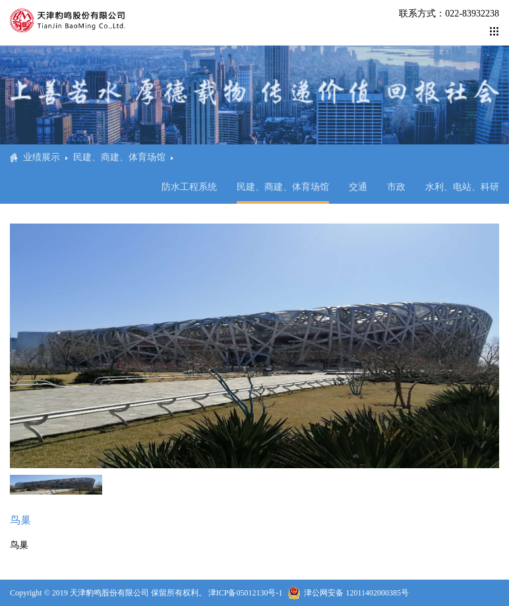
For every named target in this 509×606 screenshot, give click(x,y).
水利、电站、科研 (462, 187)
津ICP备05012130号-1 (245, 592)
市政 (396, 187)
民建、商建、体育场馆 (119, 157)
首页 (13, 157)
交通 (358, 187)
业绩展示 (41, 157)
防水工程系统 (189, 187)
